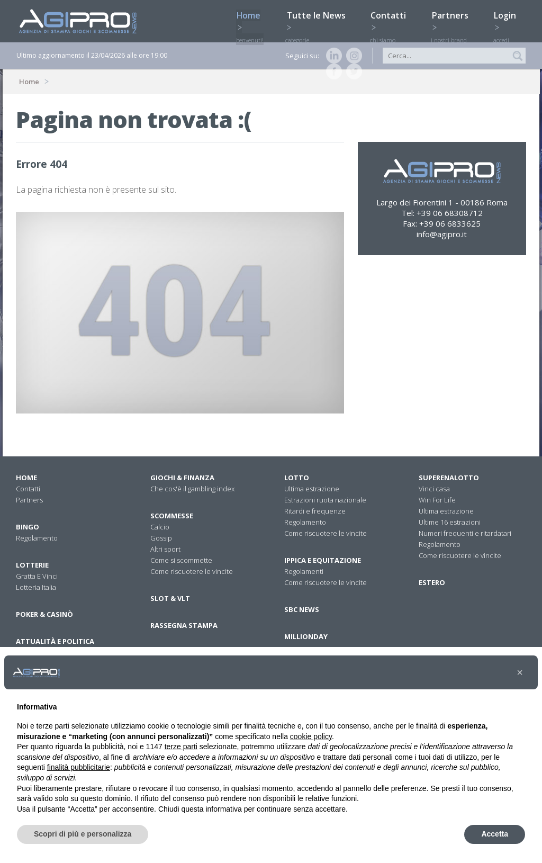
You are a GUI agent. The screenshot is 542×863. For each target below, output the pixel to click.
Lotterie (32, 565)
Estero (432, 582)
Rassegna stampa (184, 625)
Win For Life (437, 500)
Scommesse (171, 515)
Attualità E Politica (55, 641)
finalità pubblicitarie (78, 767)
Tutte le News (318, 19)
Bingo (27, 527)
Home (251, 19)
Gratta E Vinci (37, 576)
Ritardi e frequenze (315, 511)
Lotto (296, 477)
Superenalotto (449, 477)
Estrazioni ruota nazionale (325, 500)
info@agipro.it (442, 234)
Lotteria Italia (36, 587)
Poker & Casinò (44, 614)
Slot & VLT (170, 598)
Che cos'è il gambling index (192, 488)
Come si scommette (181, 560)
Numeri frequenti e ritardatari (465, 533)
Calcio (159, 527)
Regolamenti (303, 571)
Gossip (161, 538)
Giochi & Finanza (182, 477)
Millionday (306, 636)
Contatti (391, 19)
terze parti (181, 746)
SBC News (301, 609)
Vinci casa (434, 488)
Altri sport (165, 549)
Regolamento (37, 538)
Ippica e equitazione (322, 560)
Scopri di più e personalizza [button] (82, 834)
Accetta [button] (494, 834)
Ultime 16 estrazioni (450, 522)
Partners (453, 19)
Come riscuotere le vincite (191, 571)
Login (508, 19)
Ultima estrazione (311, 488)
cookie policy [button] (311, 736)
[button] (519, 672)
